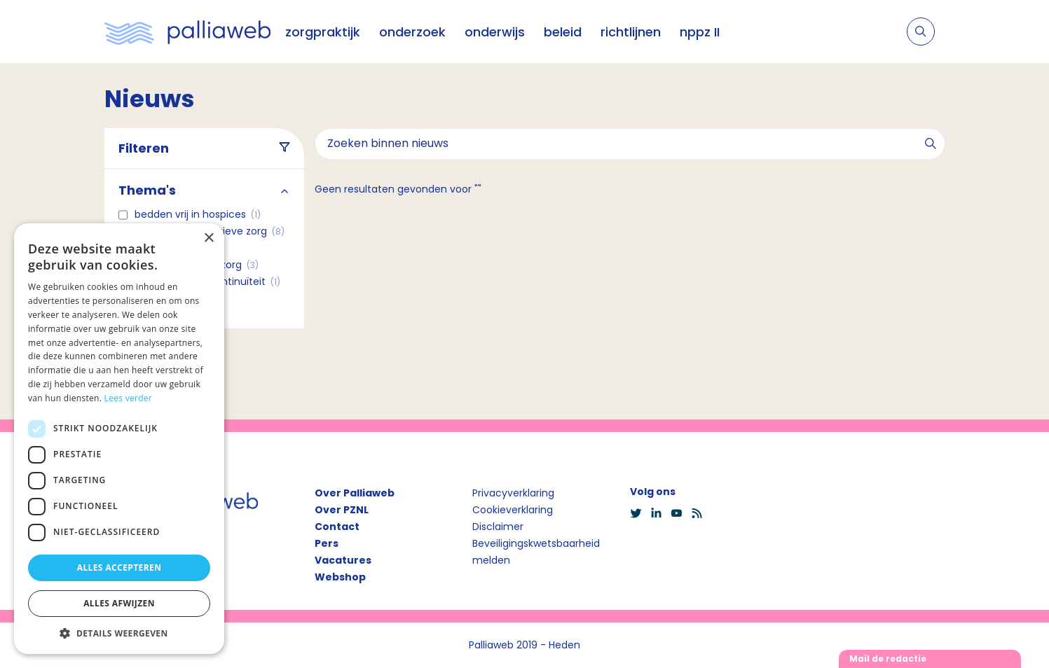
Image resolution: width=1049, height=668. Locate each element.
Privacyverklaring (513, 493)
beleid (563, 32)
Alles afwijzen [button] (119, 603)
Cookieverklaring (512, 510)
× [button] (208, 238)
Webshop (340, 577)
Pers (326, 543)
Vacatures (343, 560)
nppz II (700, 32)
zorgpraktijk (322, 32)
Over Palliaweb (355, 493)
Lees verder (128, 398)
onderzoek (412, 32)
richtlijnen (631, 32)
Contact (337, 527)
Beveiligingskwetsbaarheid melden (536, 551)
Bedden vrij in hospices (198, 214)
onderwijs (495, 32)
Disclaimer (497, 527)
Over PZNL (342, 510)
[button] (119, 633)
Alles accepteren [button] (119, 567)
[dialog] (119, 438)
